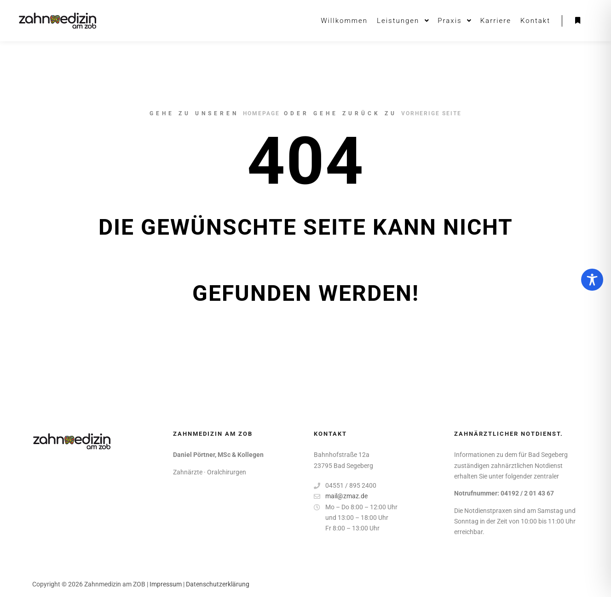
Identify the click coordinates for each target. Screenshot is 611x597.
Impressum (166, 584)
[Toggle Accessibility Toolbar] (592, 280)
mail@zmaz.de (341, 496)
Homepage (261, 113)
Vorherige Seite (431, 113)
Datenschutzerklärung (217, 584)
